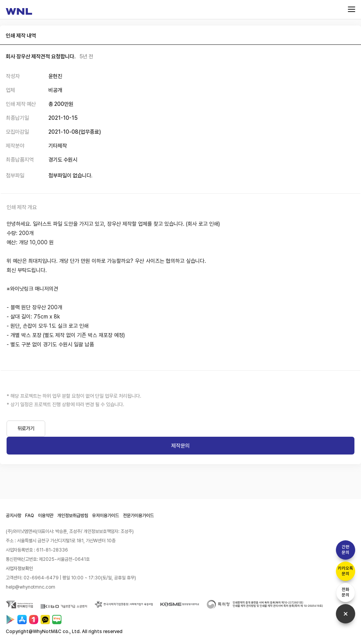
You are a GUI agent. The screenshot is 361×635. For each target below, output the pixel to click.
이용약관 (45, 515)
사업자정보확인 (19, 568)
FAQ (29, 515)
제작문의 (180, 446)
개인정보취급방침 (72, 515)
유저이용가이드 (105, 515)
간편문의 (345, 550)
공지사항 (13, 515)
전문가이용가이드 (138, 515)
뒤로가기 (25, 428)
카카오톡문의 (345, 571)
